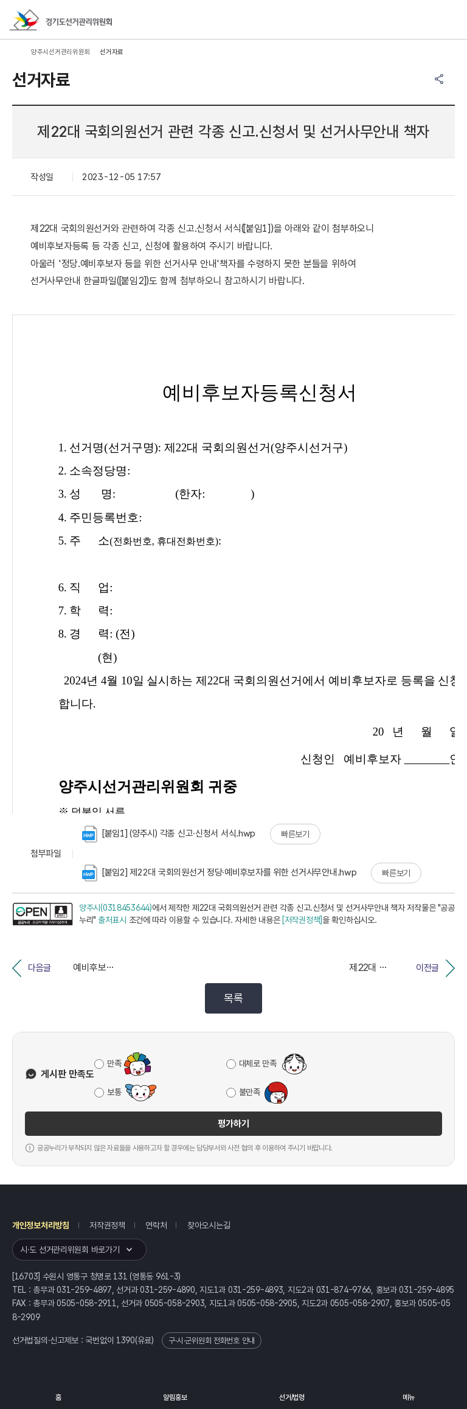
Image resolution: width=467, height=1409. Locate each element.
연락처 (156, 1225)
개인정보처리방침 (40, 1225)
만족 (114, 1063)
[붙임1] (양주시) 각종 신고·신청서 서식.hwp (168, 834)
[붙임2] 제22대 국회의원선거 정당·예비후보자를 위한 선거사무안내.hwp (219, 873)
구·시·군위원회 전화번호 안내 (211, 1340)
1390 (125, 1340)
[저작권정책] (302, 920)
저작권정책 (107, 1225)
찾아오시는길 (208, 1225)
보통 (114, 1092)
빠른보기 (295, 834)
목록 (233, 998)
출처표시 (112, 920)
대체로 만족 (258, 1063)
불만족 (249, 1092)
